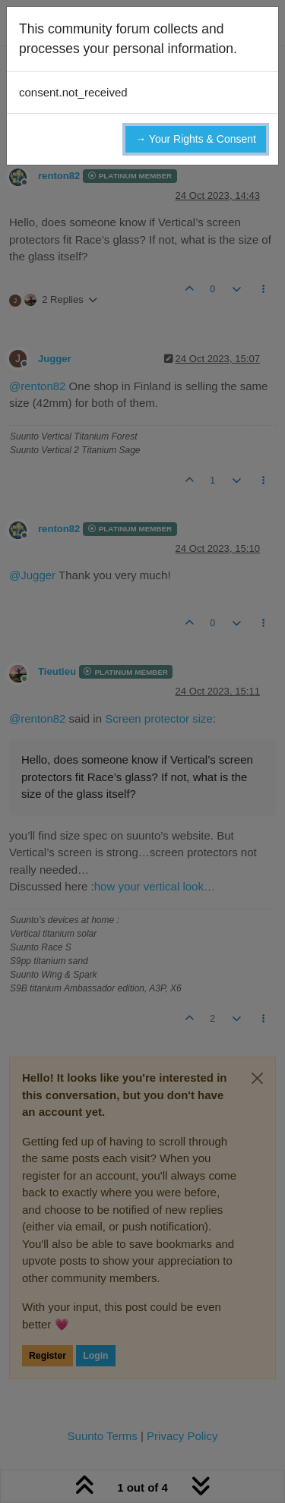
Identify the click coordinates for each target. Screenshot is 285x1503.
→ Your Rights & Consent (195, 139)
